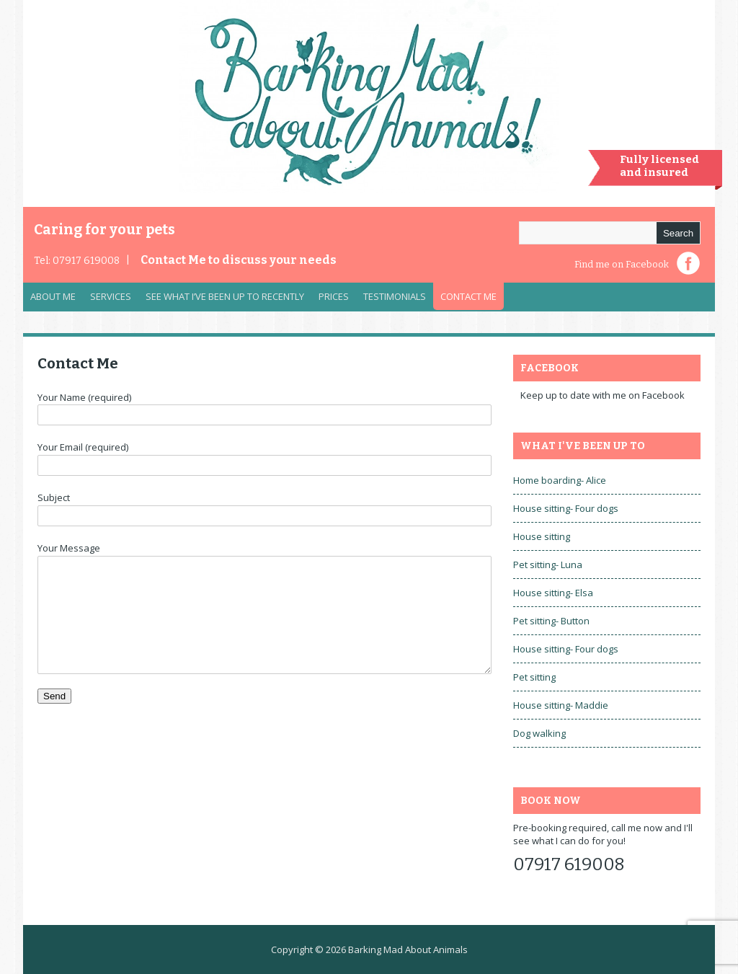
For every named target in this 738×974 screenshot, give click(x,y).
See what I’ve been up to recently (225, 296)
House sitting (541, 536)
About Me (53, 296)
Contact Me (239, 260)
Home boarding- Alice (559, 480)
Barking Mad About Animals (408, 949)
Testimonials (394, 296)
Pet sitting (534, 676)
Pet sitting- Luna (547, 564)
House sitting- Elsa (553, 592)
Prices (334, 296)
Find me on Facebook (621, 264)
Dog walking (539, 733)
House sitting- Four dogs (565, 508)
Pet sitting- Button (551, 620)
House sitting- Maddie (560, 705)
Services (107, 300)
